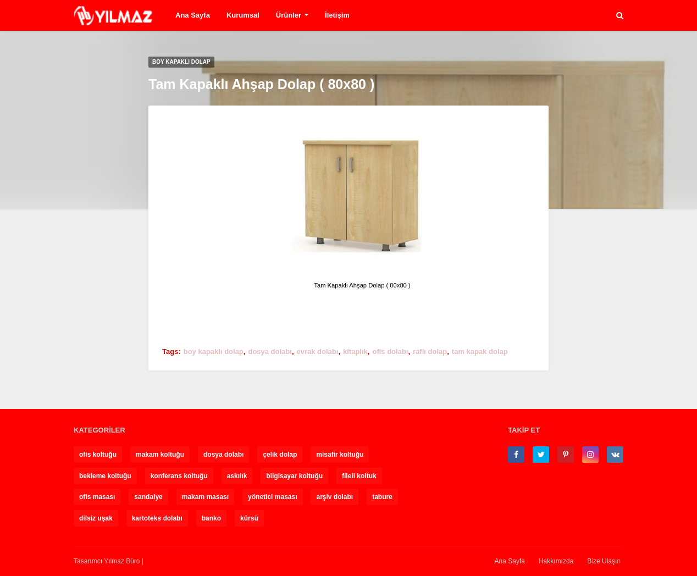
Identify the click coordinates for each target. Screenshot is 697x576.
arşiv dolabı (334, 497)
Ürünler (288, 15)
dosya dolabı (269, 351)
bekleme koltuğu (105, 476)
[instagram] (590, 454)
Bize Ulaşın (604, 561)
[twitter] (541, 454)
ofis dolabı (390, 351)
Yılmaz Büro (122, 561)
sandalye (148, 497)
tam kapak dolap (480, 351)
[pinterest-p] (565, 454)
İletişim (337, 15)
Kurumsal (242, 15)
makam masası (205, 497)
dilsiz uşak (96, 518)
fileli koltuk (359, 476)
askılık (237, 476)
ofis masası (97, 497)
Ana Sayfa (192, 15)
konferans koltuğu (179, 476)
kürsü (249, 518)
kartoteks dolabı (157, 518)
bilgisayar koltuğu (294, 476)
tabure (382, 497)
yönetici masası (272, 497)
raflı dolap (430, 351)
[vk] (615, 454)
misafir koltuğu (339, 454)
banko (211, 518)
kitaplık (355, 351)
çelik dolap (280, 454)
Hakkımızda (556, 561)
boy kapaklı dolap (214, 351)
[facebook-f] (516, 454)
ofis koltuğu (98, 454)
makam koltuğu (160, 454)
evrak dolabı (318, 351)
